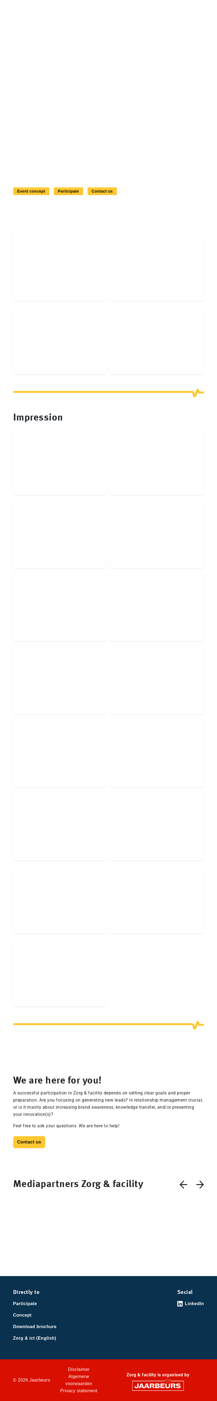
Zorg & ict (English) (35, 1338)
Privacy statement (78, 1390)
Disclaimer (79, 1369)
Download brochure (35, 1326)
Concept (22, 1315)
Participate (68, 191)
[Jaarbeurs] (158, 1385)
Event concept (31, 191)
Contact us (102, 191)
